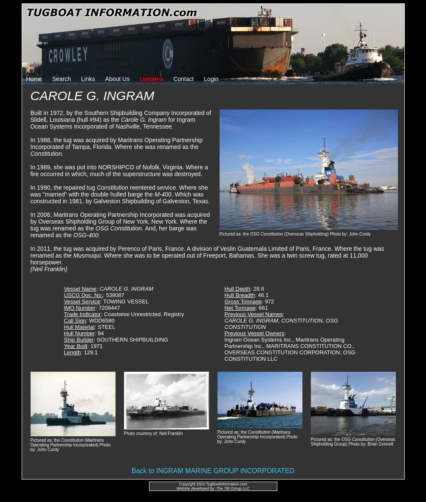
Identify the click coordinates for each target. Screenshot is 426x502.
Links (88, 79)
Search (61, 79)
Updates (151, 79)
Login (211, 79)
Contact (183, 79)
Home (34, 79)
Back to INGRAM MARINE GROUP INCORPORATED (213, 470)
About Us (117, 79)
